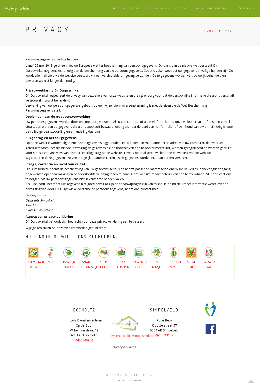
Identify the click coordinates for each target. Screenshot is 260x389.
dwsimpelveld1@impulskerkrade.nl (134, 348)
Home (114, 8)
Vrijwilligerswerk (211, 8)
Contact (182, 8)
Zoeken (247, 8)
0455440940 (84, 340)
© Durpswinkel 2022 (130, 375)
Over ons (132, 8)
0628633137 (164, 335)
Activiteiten (158, 8)
